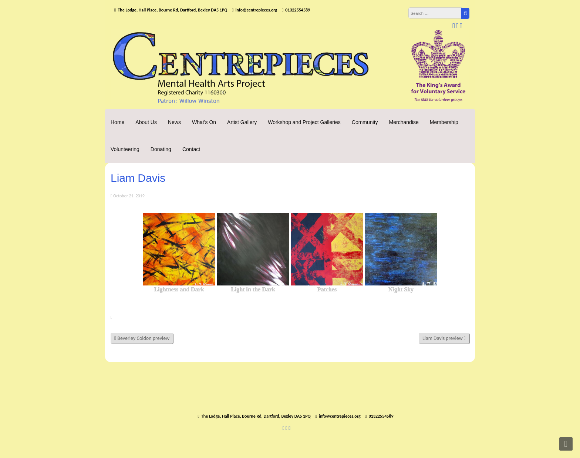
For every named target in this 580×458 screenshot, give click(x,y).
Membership (444, 122)
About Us (146, 122)
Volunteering (125, 149)
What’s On (204, 122)
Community (365, 122)
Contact (191, 149)
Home (117, 122)
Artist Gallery (242, 122)
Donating (161, 149)
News (174, 122)
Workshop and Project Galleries (304, 122)
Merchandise (404, 122)
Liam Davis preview (444, 338)
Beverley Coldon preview (141, 338)
